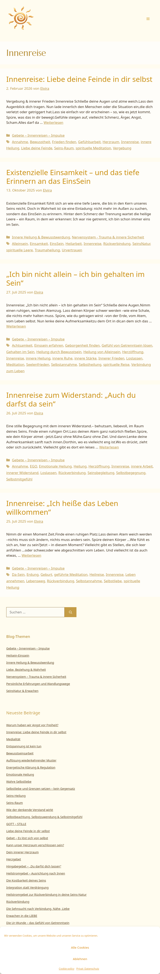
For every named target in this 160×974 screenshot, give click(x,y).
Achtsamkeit (22, 345)
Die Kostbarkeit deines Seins (26, 880)
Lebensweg (35, 581)
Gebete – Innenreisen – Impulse (38, 135)
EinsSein (57, 243)
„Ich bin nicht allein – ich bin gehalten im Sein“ (75, 278)
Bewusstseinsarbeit (20, 753)
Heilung (80, 466)
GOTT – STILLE (16, 824)
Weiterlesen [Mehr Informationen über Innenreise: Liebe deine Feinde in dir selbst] (53, 122)
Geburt (46, 574)
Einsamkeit (39, 243)
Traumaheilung (47, 250)
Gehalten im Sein (20, 351)
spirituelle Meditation (93, 148)
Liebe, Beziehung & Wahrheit (26, 670)
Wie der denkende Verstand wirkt (29, 810)
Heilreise (96, 574)
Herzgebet (13, 859)
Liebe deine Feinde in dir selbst (28, 831)
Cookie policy (66, 968)
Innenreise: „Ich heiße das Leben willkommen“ (62, 507)
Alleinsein (20, 243)
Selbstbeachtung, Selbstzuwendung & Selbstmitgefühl (44, 817)
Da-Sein (18, 574)
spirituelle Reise (116, 364)
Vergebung (122, 148)
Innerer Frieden (111, 358)
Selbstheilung (90, 364)
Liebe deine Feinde (36, 148)
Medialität (13, 739)
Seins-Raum (64, 148)
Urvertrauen (72, 250)
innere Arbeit (142, 466)
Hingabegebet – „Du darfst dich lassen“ (33, 866)
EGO (33, 466)
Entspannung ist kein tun (23, 746)
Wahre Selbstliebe (18, 782)
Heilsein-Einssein (17, 655)
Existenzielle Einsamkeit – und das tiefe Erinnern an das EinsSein (72, 176)
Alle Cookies (80, 947)
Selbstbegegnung (131, 472)
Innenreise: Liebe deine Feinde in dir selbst (79, 79)
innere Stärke (85, 358)
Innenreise (130, 141)
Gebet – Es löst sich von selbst (27, 838)
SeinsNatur (141, 243)
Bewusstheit (40, 141)
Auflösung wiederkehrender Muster (31, 760)
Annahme (20, 141)
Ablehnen (80, 959)
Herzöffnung (132, 351)
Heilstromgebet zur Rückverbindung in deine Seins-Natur (46, 895)
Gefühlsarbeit (89, 141)
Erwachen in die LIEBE (21, 916)
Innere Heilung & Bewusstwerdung (41, 237)
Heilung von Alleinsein (101, 351)
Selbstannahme (64, 364)
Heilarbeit (73, 243)
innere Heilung (38, 358)
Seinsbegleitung (101, 472)
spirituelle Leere (19, 250)
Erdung (32, 574)
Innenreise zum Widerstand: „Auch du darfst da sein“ (71, 399)
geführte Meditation (71, 574)
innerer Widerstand (22, 472)
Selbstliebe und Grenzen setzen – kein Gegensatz (40, 789)
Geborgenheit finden (82, 345)
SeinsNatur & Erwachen (22, 691)
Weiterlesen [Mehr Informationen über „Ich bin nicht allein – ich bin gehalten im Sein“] (16, 326)
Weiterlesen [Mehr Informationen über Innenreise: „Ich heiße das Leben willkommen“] (31, 555)
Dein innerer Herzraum (22, 852)
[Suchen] (70, 612)
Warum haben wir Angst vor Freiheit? (32, 725)
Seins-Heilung (16, 796)
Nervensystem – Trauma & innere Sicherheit (36, 677)
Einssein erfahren (48, 345)
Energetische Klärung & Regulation (30, 767)
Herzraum (110, 141)
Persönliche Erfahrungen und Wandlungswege (38, 684)
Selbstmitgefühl (19, 479)
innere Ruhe (62, 358)
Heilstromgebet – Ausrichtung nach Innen (35, 873)
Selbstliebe (113, 581)
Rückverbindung (117, 243)
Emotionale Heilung (55, 466)
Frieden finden (64, 141)
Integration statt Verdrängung (27, 887)
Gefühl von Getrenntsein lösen (127, 345)
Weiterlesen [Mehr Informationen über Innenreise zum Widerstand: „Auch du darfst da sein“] (109, 447)
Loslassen (134, 358)
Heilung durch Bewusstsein (59, 351)
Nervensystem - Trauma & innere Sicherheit (108, 237)
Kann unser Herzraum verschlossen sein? (35, 845)
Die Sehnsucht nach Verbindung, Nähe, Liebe (38, 909)
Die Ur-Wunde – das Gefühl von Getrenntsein (37, 923)
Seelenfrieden (37, 364)
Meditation (15, 364)
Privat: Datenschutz (87, 968)
